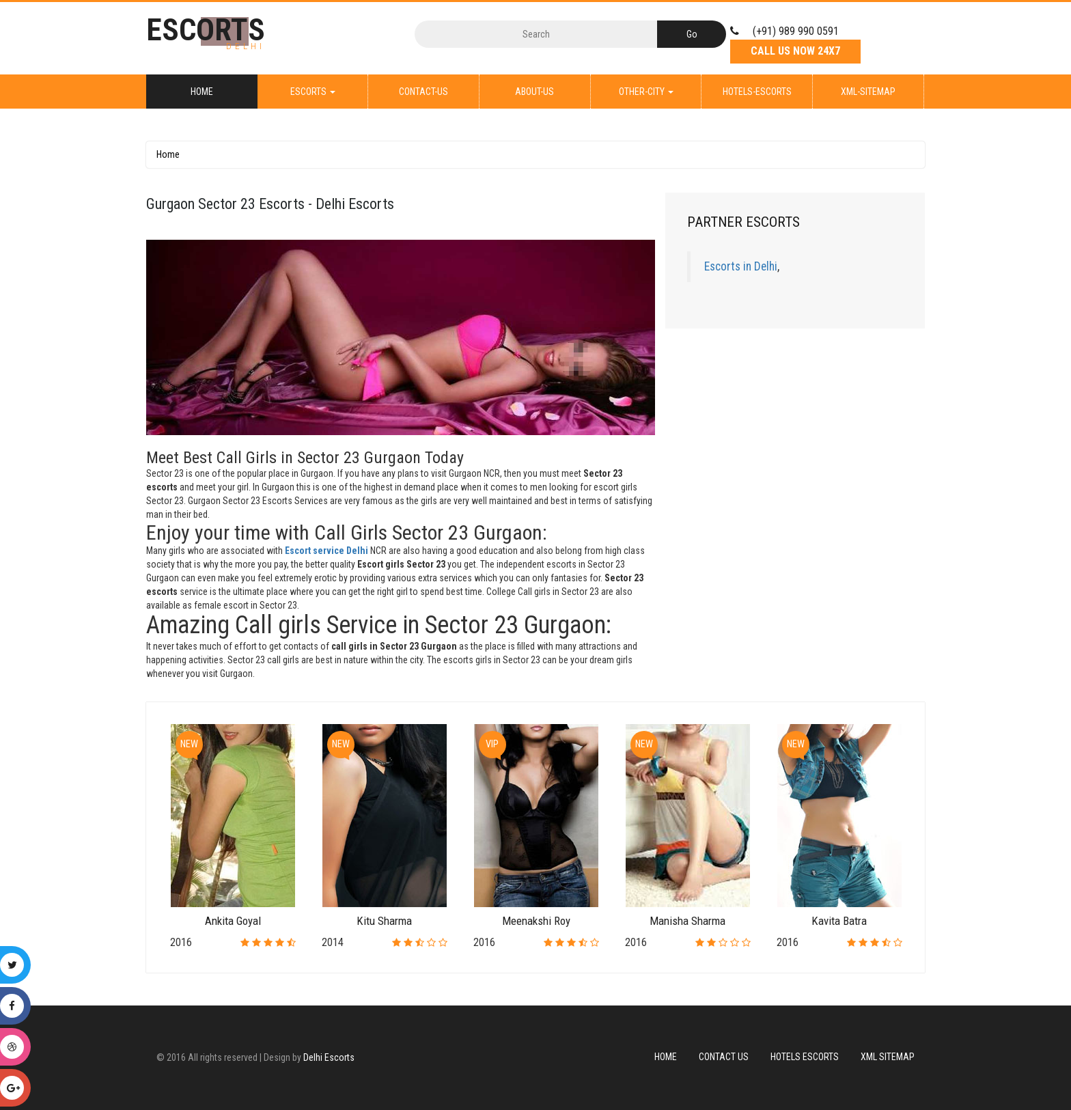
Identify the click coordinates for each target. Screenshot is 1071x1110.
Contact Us (724, 1056)
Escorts (312, 91)
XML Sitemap (888, 1056)
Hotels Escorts (804, 1056)
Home (202, 91)
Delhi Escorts (328, 1057)
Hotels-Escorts (757, 91)
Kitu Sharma (384, 921)
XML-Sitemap (868, 91)
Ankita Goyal (233, 921)
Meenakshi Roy (536, 921)
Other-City (646, 91)
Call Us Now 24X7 (795, 50)
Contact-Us (423, 91)
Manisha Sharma (687, 921)
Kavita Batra (839, 921)
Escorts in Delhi (740, 266)
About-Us (534, 91)
